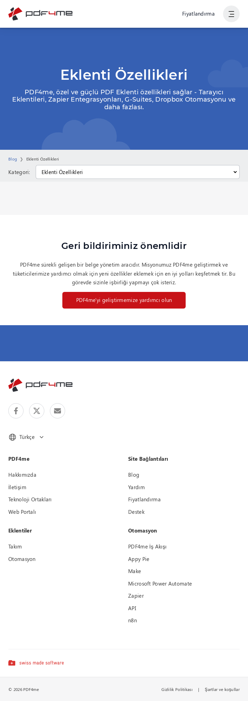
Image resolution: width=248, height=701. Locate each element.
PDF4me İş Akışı (147, 546)
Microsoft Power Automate (160, 583)
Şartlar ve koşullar (222, 689)
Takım (15, 546)
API (132, 608)
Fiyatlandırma (198, 13)
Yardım (136, 487)
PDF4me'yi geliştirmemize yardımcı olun (124, 299)
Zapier (136, 595)
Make (134, 571)
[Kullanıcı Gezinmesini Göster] (231, 14)
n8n (132, 620)
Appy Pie (138, 558)
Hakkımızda (22, 474)
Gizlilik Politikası (177, 689)
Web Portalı (22, 511)
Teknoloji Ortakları (30, 499)
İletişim (17, 487)
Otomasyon (22, 558)
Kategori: (19, 171)
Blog (12, 159)
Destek (136, 511)
